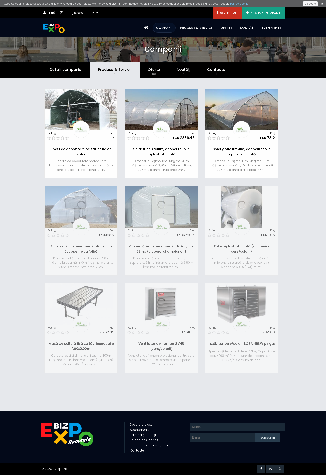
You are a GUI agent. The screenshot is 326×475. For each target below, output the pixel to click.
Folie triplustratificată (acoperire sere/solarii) (241, 249)
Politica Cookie (239, 3)
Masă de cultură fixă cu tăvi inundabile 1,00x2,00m (81, 346)
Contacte (216, 71)
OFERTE (226, 27)
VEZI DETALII (227, 13)
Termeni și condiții (143, 435)
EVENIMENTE (271, 27)
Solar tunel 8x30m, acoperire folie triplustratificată (161, 152)
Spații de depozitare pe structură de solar (81, 152)
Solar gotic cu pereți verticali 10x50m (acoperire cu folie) (81, 249)
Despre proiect (141, 424)
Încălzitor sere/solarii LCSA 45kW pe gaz (241, 343)
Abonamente (140, 430)
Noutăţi (183, 71)
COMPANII (164, 27)
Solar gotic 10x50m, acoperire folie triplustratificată (241, 152)
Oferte (154, 71)
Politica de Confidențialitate (150, 445)
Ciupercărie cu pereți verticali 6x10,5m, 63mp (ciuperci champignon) (161, 249)
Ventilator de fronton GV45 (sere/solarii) (161, 346)
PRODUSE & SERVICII (196, 27)
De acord (310, 3)
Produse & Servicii (114, 71)
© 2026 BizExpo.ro (54, 469)
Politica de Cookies (144, 440)
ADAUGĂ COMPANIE (263, 13)
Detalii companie (65, 69)
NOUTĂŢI (247, 27)
